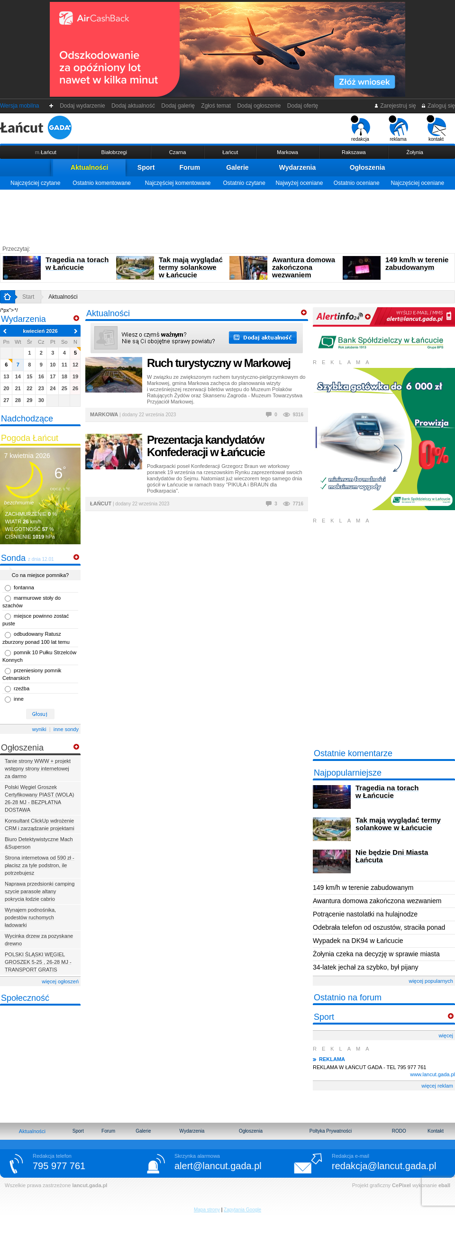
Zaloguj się (438, 105)
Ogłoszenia (367, 167)
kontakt (436, 128)
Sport (146, 167)
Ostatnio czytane (244, 183)
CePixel (401, 1185)
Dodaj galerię (178, 105)
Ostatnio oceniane (357, 183)
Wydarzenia (297, 167)
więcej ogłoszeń (60, 981)
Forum (190, 167)
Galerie (237, 167)
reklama (398, 128)
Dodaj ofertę (302, 105)
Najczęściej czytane (35, 183)
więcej (445, 1035)
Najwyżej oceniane (299, 183)
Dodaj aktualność (133, 105)
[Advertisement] (227, 215)
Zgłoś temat (216, 105)
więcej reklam (437, 1086)
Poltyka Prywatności (330, 1131)
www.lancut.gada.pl (432, 1074)
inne (19, 699)
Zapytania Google (242, 1209)
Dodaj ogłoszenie (259, 105)
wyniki (39, 729)
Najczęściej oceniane (417, 183)
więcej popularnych (431, 981)
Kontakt (436, 1131)
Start (28, 296)
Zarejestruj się (395, 105)
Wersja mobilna (19, 105)
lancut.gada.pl (89, 1185)
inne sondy (66, 729)
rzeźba (21, 688)
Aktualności (89, 167)
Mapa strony (207, 1209)
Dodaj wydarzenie (83, 105)
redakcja (360, 128)
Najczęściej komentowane (178, 183)
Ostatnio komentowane (102, 183)
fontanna (24, 587)
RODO (399, 1131)
